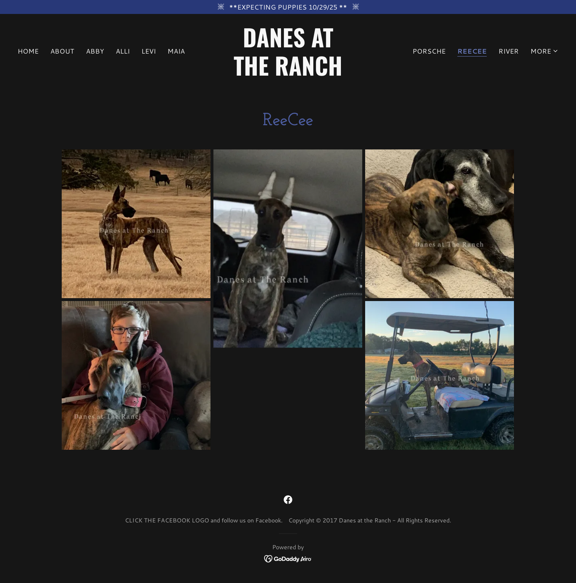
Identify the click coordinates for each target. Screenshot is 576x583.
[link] (288, 73)
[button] (544, 51)
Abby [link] (95, 51)
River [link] (508, 51)
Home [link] (28, 51)
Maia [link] (176, 51)
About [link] (62, 51)
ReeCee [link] (472, 51)
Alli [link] (123, 51)
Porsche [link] (429, 51)
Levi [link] (148, 51)
